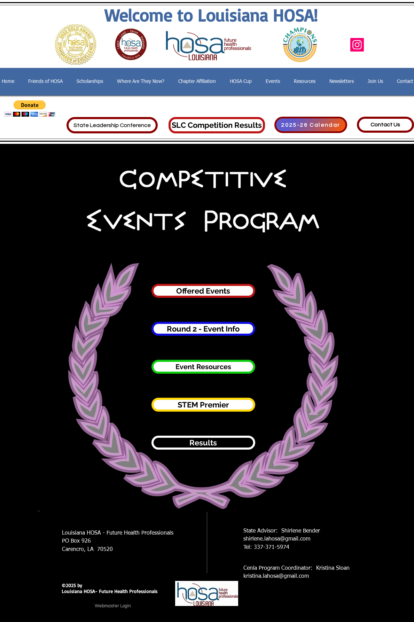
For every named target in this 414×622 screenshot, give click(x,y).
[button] (29, 108)
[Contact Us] (385, 125)
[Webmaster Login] (113, 606)
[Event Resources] (203, 367)
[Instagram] (357, 45)
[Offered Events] (203, 291)
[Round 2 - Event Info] (203, 329)
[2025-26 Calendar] (310, 125)
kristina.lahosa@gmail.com (276, 576)
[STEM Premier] (203, 405)
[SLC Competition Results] (217, 125)
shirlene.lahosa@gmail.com (276, 539)
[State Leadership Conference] (112, 125)
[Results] (203, 443)
